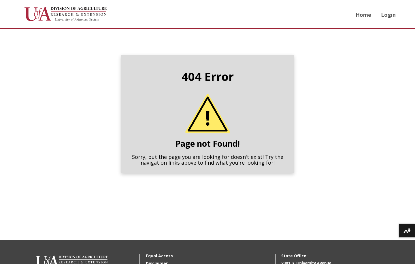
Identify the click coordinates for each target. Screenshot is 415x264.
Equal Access (159, 256)
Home (363, 14)
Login (388, 14)
